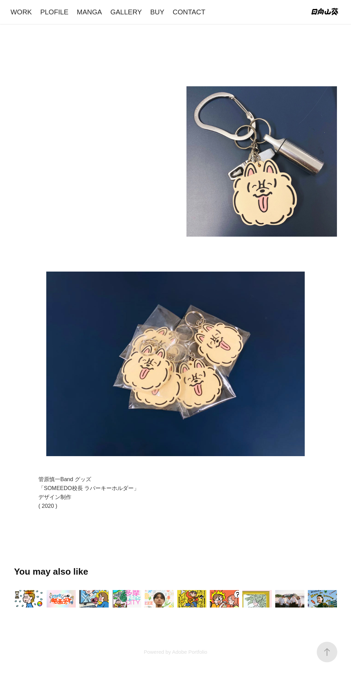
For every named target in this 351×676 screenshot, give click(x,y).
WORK (21, 12)
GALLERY (126, 12)
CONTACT (189, 12)
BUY (157, 12)
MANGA (89, 12)
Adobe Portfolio (189, 652)
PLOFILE (54, 12)
